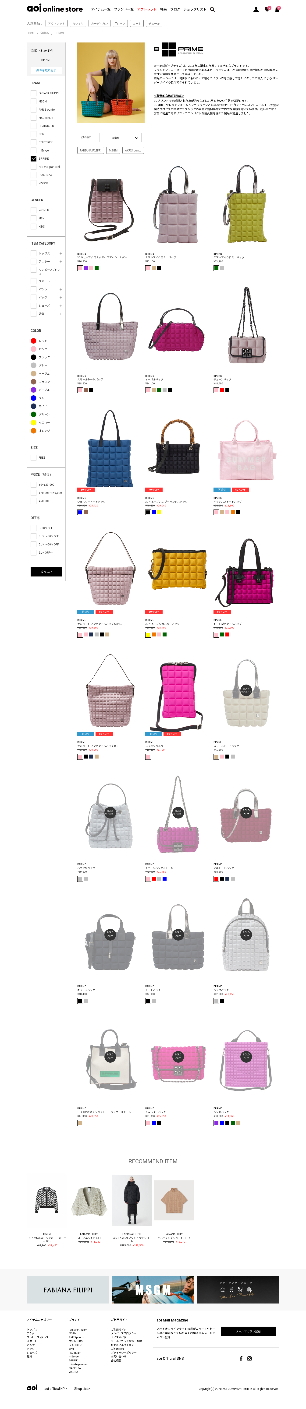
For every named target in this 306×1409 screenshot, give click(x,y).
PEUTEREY (75, 1352)
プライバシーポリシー (124, 1352)
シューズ (32, 1352)
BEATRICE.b (75, 1345)
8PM (71, 1348)
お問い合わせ (118, 1356)
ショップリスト (195, 9)
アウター (32, 1333)
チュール (154, 23)
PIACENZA (75, 1368)
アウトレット (147, 9)
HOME (31, 33)
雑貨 (29, 1356)
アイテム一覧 (100, 9)
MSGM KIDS (75, 1341)
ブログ (175, 9)
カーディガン (99, 23)
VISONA (73, 1372)
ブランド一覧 (124, 9)
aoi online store (55, 8)
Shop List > (82, 1388)
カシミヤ (78, 23)
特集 (163, 9)
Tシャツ (120, 23)
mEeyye (73, 1356)
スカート (32, 1341)
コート (137, 23)
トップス (32, 1329)
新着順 (115, 137)
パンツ (31, 1345)
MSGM (113, 150)
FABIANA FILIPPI (90, 150)
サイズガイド (118, 1337)
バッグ (31, 1348)
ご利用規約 (117, 1348)
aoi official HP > (55, 1388)
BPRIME (60, 33)
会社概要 (116, 1360)
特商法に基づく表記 (122, 1345)
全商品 (44, 33)
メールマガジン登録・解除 (126, 1341)
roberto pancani (78, 1364)
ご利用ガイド (118, 1329)
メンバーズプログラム (123, 1333)
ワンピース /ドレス (38, 1337)
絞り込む (46, 572)
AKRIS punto (133, 150)
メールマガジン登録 (248, 1331)
